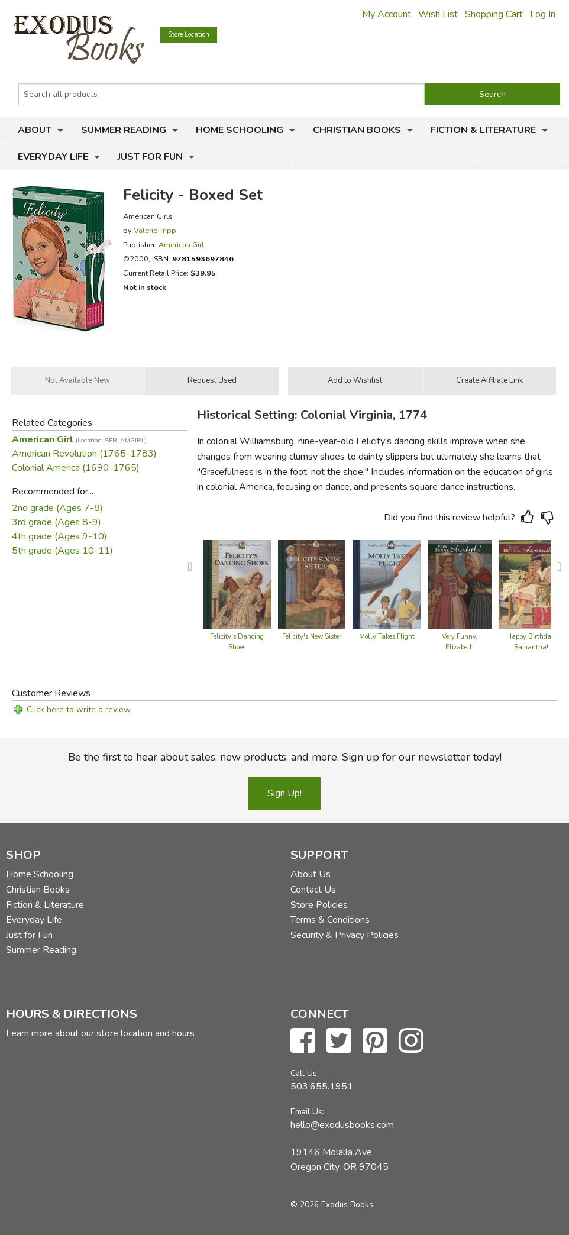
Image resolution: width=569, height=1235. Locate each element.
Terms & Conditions (330, 919)
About (34, 130)
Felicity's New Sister (311, 636)
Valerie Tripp (155, 230)
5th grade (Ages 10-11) (62, 550)
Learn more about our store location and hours (100, 1033)
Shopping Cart (494, 14)
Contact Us (313, 889)
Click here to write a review (79, 709)
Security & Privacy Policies (344, 935)
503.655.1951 (321, 1086)
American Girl (181, 245)
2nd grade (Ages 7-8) (57, 508)
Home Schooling (239, 130)
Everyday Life (53, 156)
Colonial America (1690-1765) (76, 467)
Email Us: (307, 1111)
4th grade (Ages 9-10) (59, 536)
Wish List (438, 14)
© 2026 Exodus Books (331, 1204)
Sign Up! (284, 793)
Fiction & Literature (483, 130)
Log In (542, 14)
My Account (386, 14)
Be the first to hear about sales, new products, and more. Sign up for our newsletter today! (285, 757)
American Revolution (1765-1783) (84, 453)
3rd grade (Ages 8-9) (56, 522)
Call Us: (304, 1073)
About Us (310, 874)
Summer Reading (123, 130)
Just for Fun (150, 156)
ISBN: (193, 259)
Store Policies (319, 904)
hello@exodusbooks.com (342, 1124)
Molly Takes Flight (387, 636)
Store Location (188, 34)
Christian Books (357, 130)
